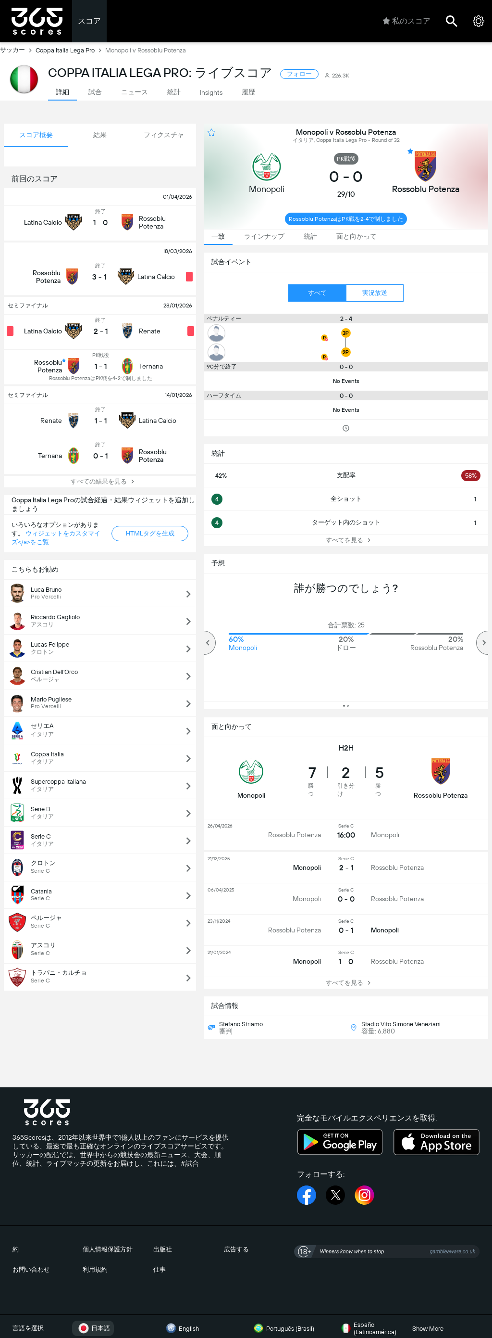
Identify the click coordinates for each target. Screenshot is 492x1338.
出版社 (162, 1249)
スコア (89, 20)
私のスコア (406, 21)
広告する (236, 1249)
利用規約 (95, 1269)
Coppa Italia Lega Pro (70, 50)
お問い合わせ (31, 1269)
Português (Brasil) (282, 1328)
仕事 (159, 1269)
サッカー (18, 50)
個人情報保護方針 (108, 1249)
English (181, 1328)
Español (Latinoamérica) (367, 1328)
